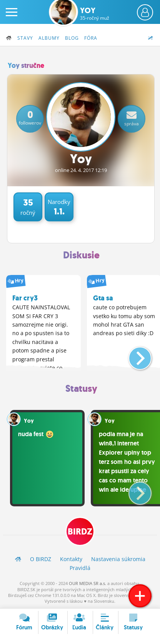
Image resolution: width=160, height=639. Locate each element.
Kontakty (71, 559)
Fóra (90, 38)
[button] (133, 355)
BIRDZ (80, 532)
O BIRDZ (40, 559)
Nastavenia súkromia (118, 559)
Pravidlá (80, 568)
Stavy (25, 38)
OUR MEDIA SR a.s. (87, 583)
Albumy (49, 38)
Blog (72, 38)
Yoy (94, 13)
